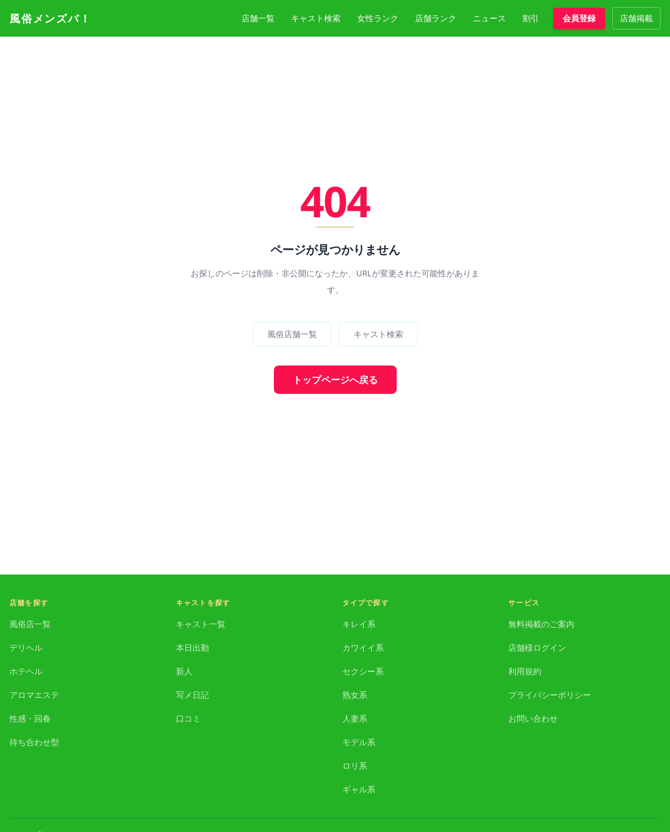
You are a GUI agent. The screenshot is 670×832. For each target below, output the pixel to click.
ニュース (489, 18)
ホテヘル (26, 671)
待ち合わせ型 (34, 742)
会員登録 (579, 18)
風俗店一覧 (30, 623)
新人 (184, 671)
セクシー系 (363, 671)
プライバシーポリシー (549, 694)
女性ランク (377, 18)
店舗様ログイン (537, 647)
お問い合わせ (533, 718)
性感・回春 (30, 718)
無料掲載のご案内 (541, 623)
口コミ (188, 718)
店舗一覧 (257, 18)
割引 (530, 18)
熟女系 (354, 694)
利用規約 (524, 671)
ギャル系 (358, 789)
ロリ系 (354, 765)
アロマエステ (34, 694)
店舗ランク (435, 18)
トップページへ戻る (335, 379)
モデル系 (358, 742)
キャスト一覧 (200, 623)
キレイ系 (358, 623)
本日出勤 (192, 647)
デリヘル (26, 647)
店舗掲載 (636, 18)
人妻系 (354, 718)
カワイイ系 (363, 647)
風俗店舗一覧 (292, 334)
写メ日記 (192, 694)
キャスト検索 (316, 18)
